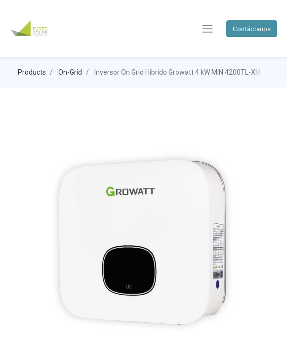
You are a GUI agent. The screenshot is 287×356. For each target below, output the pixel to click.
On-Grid (70, 72)
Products (32, 72)
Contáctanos (252, 29)
